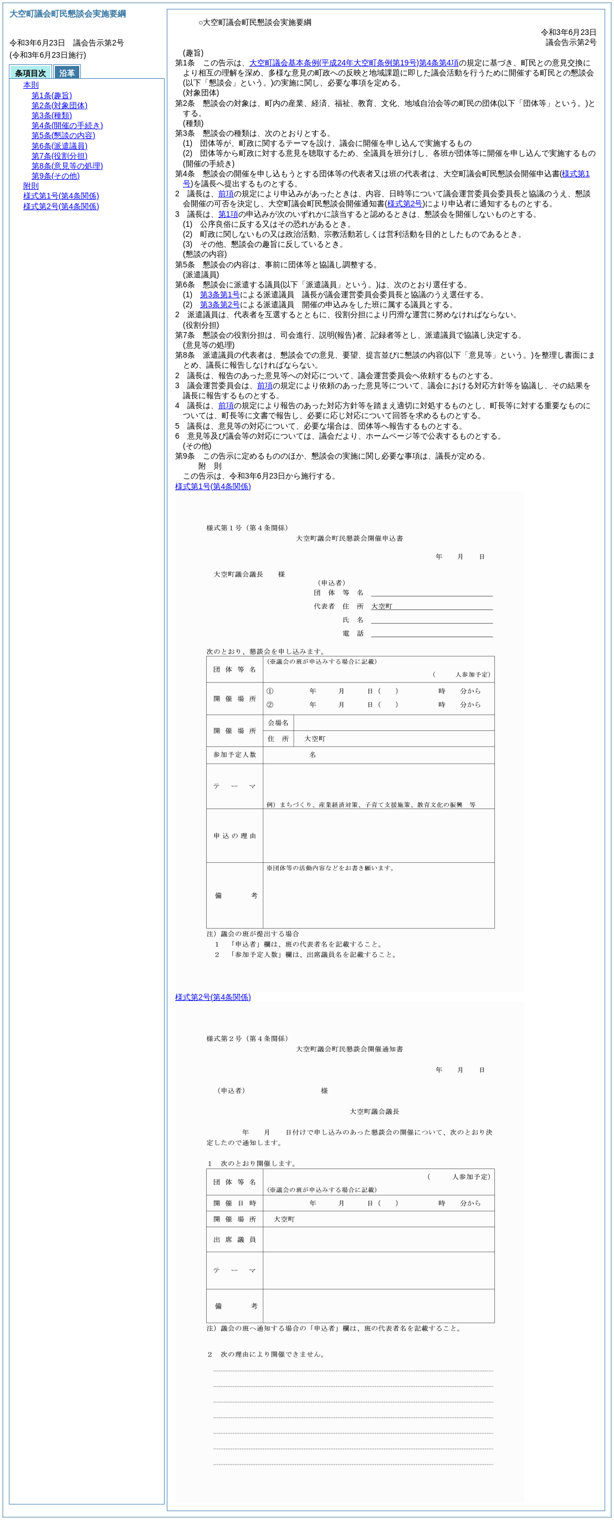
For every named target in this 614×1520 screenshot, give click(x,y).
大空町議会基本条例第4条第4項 (354, 62)
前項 (226, 193)
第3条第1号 (220, 294)
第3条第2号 (220, 304)
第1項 (228, 214)
